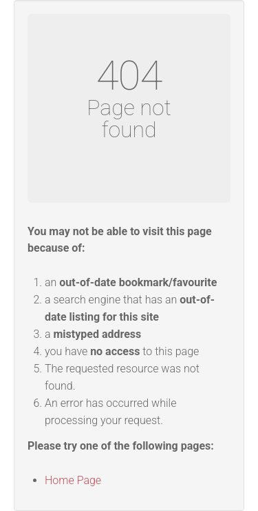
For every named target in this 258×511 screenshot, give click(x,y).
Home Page (73, 480)
